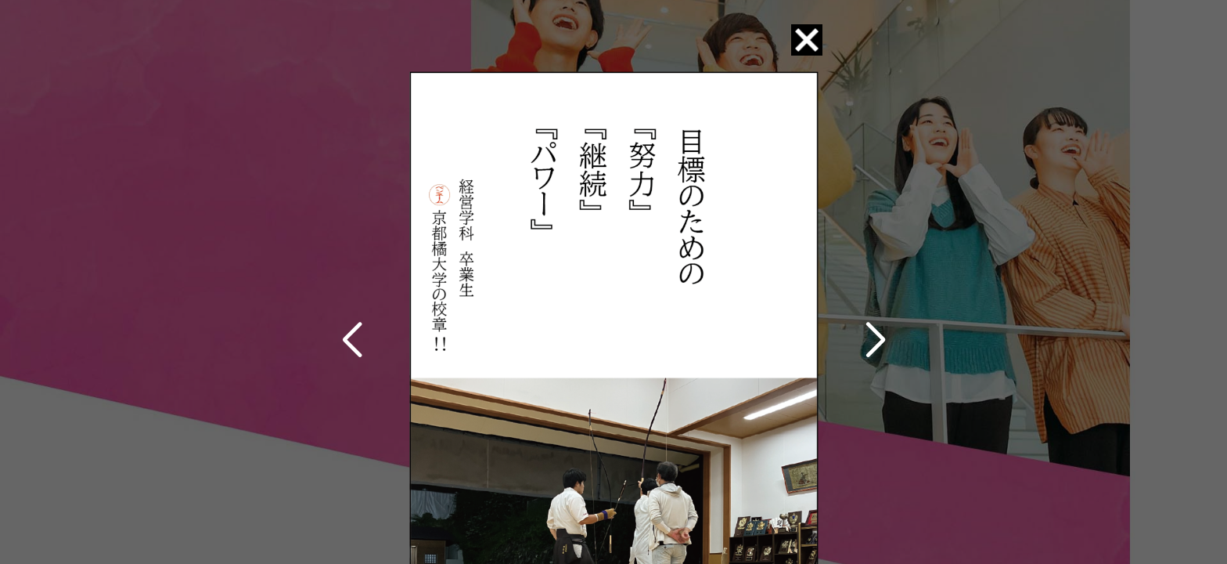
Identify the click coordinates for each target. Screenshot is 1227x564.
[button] (352, 341)
